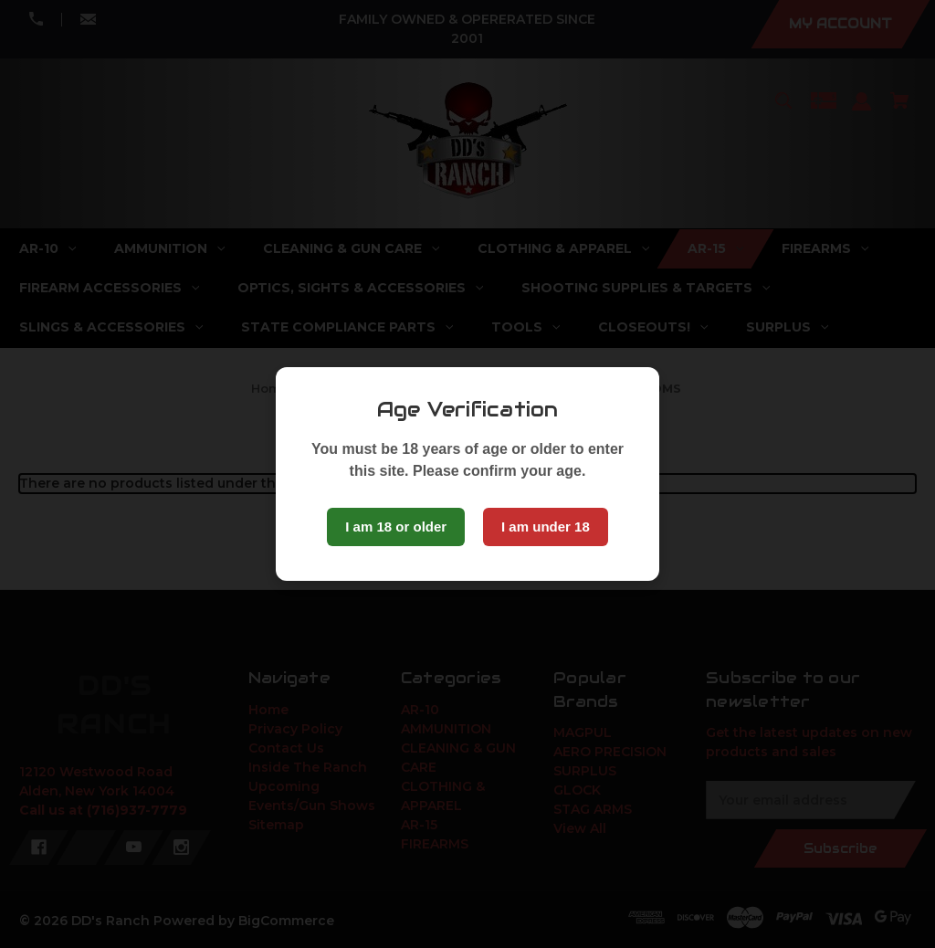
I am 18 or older (395, 526)
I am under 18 (545, 526)
